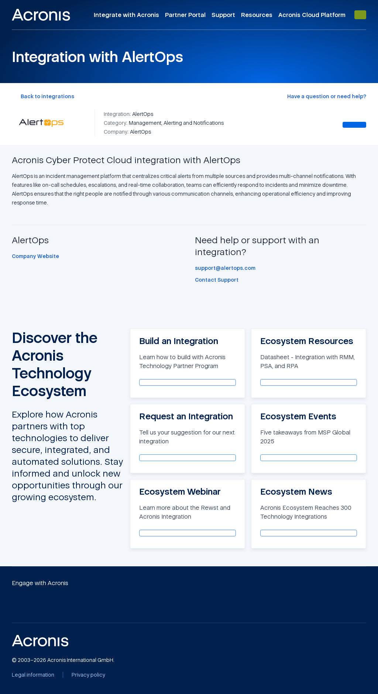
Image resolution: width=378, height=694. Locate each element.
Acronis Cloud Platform (312, 15)
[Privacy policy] (88, 674)
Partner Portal (185, 15)
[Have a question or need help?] (326, 96)
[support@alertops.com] (225, 268)
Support (223, 15)
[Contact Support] (216, 279)
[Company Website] (35, 256)
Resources (256, 15)
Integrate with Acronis (126, 15)
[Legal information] (33, 674)
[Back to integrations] (43, 96)
